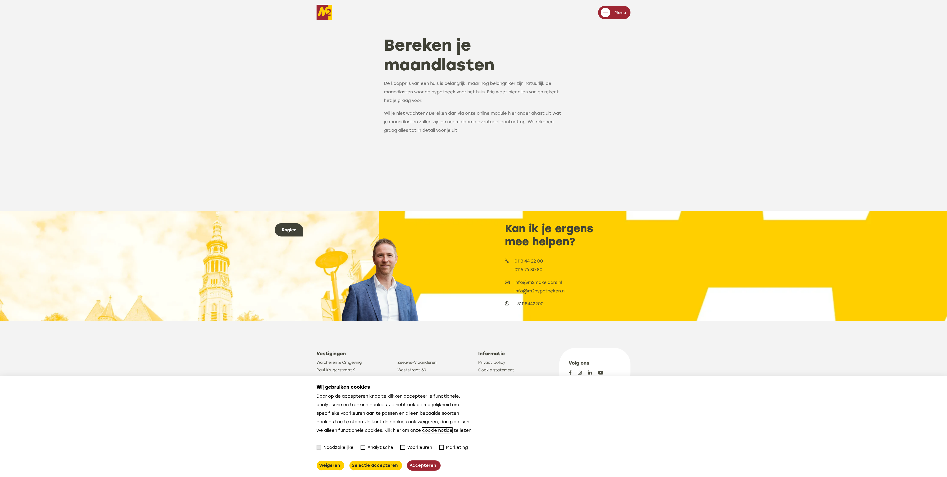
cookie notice (437, 430)
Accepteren (423, 465)
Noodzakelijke (335, 447)
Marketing (453, 447)
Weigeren (329, 465)
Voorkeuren (416, 447)
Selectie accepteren (375, 465)
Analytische (377, 447)
